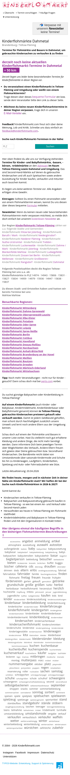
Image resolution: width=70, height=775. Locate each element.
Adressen (42, 165)
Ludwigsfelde (45, 252)
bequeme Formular (44, 97)
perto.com (47, 381)
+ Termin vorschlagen (26, 12)
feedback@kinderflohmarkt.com (20, 130)
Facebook (20, 752)
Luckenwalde (19, 245)
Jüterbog (24, 248)
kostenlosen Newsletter (44, 219)
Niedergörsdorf (37, 235)
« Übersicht (8, 12)
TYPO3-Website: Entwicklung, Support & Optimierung (28, 763)
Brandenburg (9, 45)
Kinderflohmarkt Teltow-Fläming (35, 225)
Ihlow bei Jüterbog (21, 232)
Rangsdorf (17, 262)
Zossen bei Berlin (21, 255)
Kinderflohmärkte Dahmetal (25, 41)
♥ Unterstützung (11, 16)
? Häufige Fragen (47, 12)
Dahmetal (49, 262)
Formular (32, 205)
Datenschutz (47, 752)
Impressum (33, 752)
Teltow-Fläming (27, 45)
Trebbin (37, 242)
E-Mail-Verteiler (13, 113)
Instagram (8, 752)
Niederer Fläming (21, 238)
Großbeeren (31, 258)
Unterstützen (10, 756)
